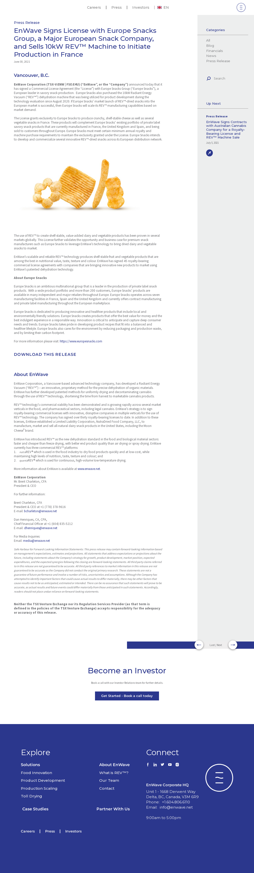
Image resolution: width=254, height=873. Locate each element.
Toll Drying (31, 796)
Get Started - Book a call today (127, 696)
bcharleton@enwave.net (40, 511)
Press (116, 7)
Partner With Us (113, 809)
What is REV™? (113, 772)
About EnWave (114, 764)
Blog (210, 45)
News (211, 56)
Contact (106, 788)
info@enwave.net (176, 807)
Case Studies (35, 809)
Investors (140, 7)
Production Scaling (39, 788)
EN (163, 7)
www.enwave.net (89, 469)
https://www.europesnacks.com (81, 341)
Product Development (43, 780)
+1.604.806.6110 (176, 802)
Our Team (109, 780)
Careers (94, 7)
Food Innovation (36, 772)
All (208, 40)
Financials (214, 51)
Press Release (27, 22)
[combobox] (163, 7)
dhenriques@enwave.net (40, 528)
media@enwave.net (36, 541)
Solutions (30, 764)
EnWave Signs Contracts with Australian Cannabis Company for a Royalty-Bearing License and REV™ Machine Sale (226, 129)
